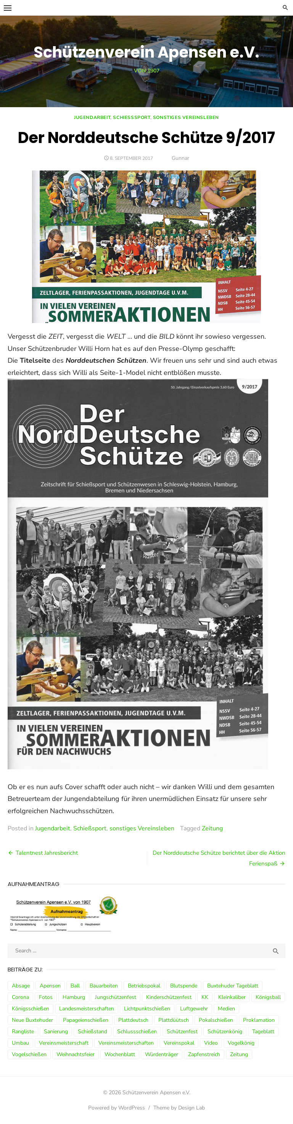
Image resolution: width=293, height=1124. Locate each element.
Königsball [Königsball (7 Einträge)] (268, 997)
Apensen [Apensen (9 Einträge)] (50, 985)
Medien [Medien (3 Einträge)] (226, 1008)
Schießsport (131, 117)
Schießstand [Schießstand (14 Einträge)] (92, 1031)
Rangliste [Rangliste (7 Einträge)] (23, 1031)
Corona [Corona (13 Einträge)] (20, 997)
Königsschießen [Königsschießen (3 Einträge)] (30, 1008)
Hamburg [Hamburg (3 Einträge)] (74, 997)
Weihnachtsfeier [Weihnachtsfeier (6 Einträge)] (75, 1054)
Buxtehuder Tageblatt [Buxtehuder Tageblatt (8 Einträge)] (232, 985)
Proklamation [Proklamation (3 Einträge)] (259, 1020)
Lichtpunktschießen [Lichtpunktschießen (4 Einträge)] (147, 1008)
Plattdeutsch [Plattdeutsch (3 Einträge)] (133, 1020)
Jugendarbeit (92, 117)
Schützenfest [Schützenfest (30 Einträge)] (182, 1031)
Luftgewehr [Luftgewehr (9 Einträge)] (194, 1008)
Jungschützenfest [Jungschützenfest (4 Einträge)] (115, 997)
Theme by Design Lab (179, 1107)
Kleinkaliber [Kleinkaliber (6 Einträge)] (232, 997)
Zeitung (212, 828)
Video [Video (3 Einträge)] (211, 1043)
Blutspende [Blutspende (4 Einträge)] (183, 985)
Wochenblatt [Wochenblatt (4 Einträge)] (120, 1054)
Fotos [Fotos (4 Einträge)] (46, 997)
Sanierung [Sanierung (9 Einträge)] (56, 1031)
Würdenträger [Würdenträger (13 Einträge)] (161, 1054)
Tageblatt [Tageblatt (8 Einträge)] (263, 1031)
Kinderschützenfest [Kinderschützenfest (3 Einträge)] (169, 997)
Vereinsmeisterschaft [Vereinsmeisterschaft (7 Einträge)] (64, 1043)
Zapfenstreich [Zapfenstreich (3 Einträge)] (204, 1054)
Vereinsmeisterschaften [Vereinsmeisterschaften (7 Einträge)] (126, 1043)
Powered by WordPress (116, 1107)
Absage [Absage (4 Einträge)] (21, 985)
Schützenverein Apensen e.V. (146, 52)
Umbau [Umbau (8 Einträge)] (20, 1043)
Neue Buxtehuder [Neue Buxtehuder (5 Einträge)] (32, 1020)
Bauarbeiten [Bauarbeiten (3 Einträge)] (104, 985)
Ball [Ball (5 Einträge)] (75, 985)
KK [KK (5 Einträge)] (204, 997)
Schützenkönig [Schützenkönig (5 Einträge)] (225, 1031)
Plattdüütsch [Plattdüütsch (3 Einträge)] (173, 1020)
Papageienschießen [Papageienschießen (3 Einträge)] (85, 1020)
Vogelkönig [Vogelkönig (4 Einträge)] (241, 1043)
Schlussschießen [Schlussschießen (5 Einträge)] (137, 1031)
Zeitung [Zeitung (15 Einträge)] (239, 1054)
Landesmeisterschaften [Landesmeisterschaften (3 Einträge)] (86, 1008)
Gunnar (180, 158)
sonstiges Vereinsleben (186, 117)
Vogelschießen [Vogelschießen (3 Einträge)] (29, 1054)
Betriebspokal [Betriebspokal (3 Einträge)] (144, 985)
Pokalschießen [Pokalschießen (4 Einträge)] (216, 1020)
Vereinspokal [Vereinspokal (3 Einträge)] (179, 1043)
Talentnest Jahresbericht (47, 853)
